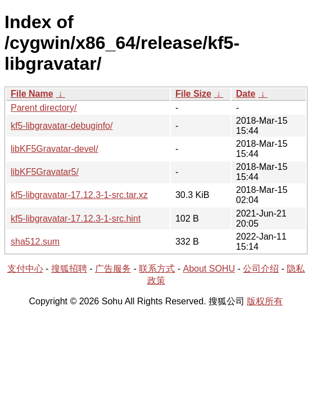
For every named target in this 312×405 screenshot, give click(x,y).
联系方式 (157, 268)
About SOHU (208, 268)
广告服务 (113, 268)
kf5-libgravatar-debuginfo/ (61, 125)
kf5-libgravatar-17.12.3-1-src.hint (76, 218)
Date (246, 93)
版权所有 (265, 301)
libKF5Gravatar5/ (45, 172)
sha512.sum (35, 241)
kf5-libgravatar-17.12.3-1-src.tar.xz (79, 195)
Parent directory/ (43, 107)
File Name (32, 93)
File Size (193, 93)
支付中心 (25, 268)
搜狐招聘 (69, 268)
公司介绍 (261, 268)
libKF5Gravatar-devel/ (54, 149)
